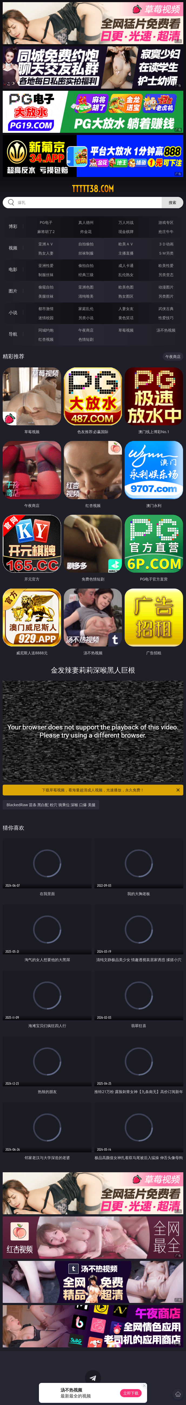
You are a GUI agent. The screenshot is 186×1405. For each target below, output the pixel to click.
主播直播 (126, 253)
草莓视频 (126, 330)
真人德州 (86, 222)
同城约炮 (46, 330)
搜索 (172, 202)
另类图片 (166, 296)
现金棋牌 (126, 231)
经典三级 (86, 274)
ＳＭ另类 (166, 253)
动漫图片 (166, 287)
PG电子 (46, 222)
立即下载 (130, 1393)
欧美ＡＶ (126, 243)
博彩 (13, 226)
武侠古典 (166, 308)
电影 (13, 269)
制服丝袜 (46, 274)
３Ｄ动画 (166, 243)
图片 (13, 291)
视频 (13, 248)
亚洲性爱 (46, 265)
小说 (13, 312)
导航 (13, 334)
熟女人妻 (46, 253)
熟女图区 (126, 296)
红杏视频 (46, 339)
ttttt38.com (93, 188)
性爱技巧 (166, 317)
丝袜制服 (86, 253)
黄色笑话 (126, 317)
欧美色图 (126, 287)
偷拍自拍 (86, 265)
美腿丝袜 (46, 296)
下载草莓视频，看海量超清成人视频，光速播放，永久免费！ (111, 790)
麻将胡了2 (46, 231)
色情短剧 (86, 339)
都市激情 (46, 308)
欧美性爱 (166, 265)
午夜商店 (86, 330)
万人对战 (126, 222)
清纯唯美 (86, 296)
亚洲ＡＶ (46, 243)
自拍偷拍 (86, 243)
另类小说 (86, 317)
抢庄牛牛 (166, 231)
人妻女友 (126, 308)
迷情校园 (46, 317)
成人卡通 (126, 265)
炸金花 (86, 231)
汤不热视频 (166, 330)
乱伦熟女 (126, 274)
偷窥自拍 (46, 287)
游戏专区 (166, 222)
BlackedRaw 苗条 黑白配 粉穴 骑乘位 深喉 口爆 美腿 (50, 804)
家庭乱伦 (86, 308)
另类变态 (166, 274)
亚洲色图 (86, 287)
